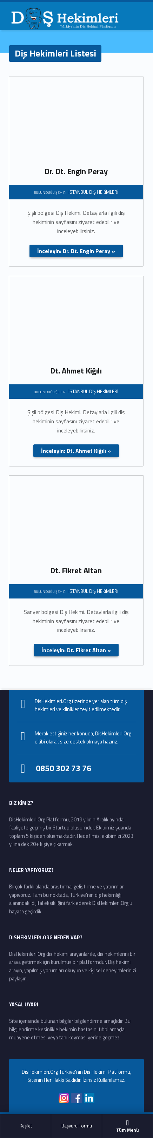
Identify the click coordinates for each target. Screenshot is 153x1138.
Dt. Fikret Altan (76, 570)
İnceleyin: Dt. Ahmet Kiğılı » (76, 450)
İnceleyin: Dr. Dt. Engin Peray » (76, 251)
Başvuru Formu (76, 1125)
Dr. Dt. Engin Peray (76, 171)
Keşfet (26, 1125)
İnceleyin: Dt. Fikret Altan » (76, 650)
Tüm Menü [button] (127, 1126)
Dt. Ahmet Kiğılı (76, 371)
